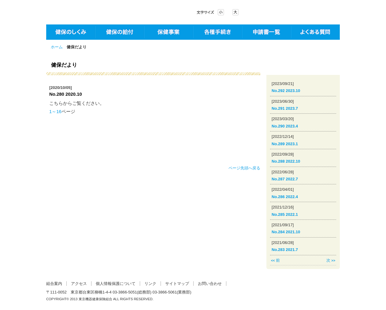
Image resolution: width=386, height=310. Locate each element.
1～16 (55, 111)
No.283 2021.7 (285, 249)
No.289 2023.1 (285, 144)
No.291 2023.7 (285, 108)
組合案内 (54, 283)
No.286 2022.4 (285, 196)
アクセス (79, 283)
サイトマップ (177, 283)
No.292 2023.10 (286, 90)
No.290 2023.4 (285, 126)
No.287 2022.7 (285, 179)
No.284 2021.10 (286, 232)
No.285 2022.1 (285, 214)
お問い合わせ (210, 283)
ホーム (57, 47)
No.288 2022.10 (286, 161)
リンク (150, 283)
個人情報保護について (115, 283)
